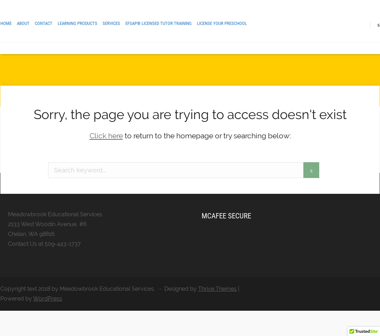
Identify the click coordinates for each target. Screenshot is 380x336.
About (23, 23)
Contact (43, 23)
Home (6, 23)
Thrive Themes (217, 288)
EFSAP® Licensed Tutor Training (158, 23)
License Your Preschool (222, 23)
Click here (106, 135)
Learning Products (77, 23)
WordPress (47, 298)
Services (111, 23)
